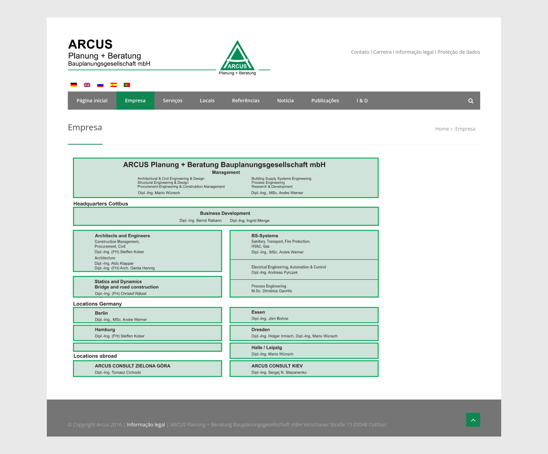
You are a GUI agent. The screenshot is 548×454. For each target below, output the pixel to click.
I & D (362, 100)
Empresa (135, 100)
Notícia (285, 100)
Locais (207, 100)
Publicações (325, 100)
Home (442, 128)
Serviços (173, 100)
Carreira (383, 52)
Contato (360, 52)
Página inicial (92, 100)
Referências (246, 100)
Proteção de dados (459, 52)
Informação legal (415, 52)
